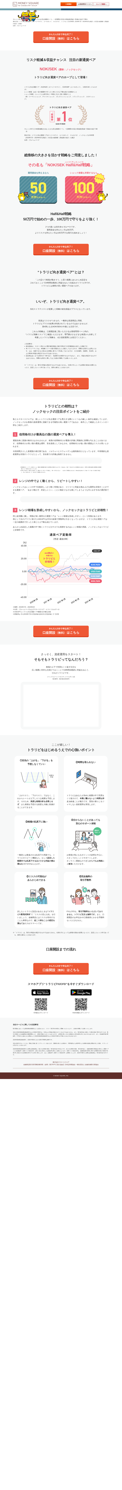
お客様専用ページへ (85, 4)
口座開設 (69, 4)
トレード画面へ (101, 4)
